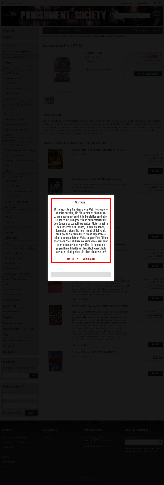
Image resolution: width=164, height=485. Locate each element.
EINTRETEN (73, 260)
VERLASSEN (90, 260)
